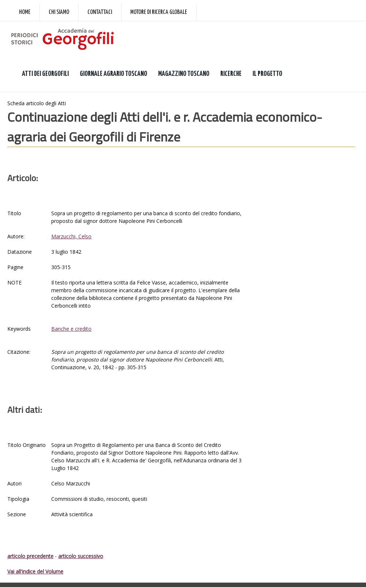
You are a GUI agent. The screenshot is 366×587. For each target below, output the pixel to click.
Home (24, 12)
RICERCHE (231, 73)
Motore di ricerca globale (158, 12)
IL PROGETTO (267, 73)
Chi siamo (59, 12)
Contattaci (99, 12)
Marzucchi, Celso (71, 236)
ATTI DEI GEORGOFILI (45, 73)
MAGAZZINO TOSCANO (183, 73)
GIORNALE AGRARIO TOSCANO (113, 73)
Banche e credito (71, 328)
